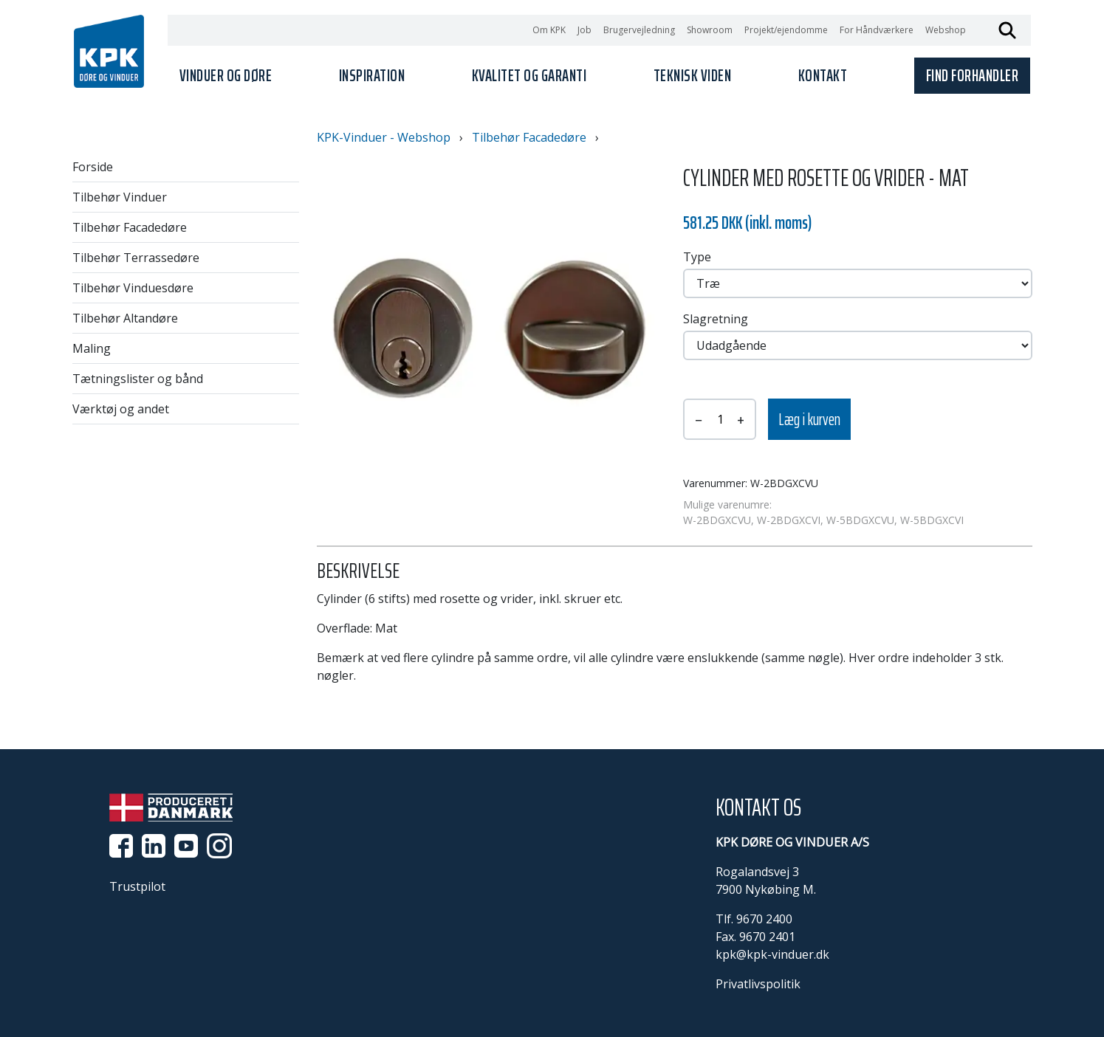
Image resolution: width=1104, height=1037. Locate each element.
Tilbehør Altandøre (125, 318)
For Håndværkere (876, 30)
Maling (91, 348)
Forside (92, 167)
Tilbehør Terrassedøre (135, 257)
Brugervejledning (639, 30)
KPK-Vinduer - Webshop (383, 137)
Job (584, 30)
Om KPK (549, 30)
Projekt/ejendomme (786, 30)
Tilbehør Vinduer (119, 197)
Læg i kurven (809, 420)
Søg (1007, 30)
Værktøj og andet (120, 409)
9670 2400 (764, 919)
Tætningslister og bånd (137, 379)
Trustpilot (137, 886)
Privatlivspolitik (758, 984)
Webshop (945, 30)
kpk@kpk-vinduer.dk (772, 954)
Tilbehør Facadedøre (129, 227)
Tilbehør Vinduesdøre (132, 288)
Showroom (710, 30)
